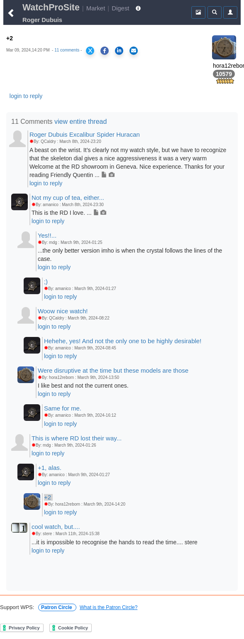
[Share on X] (90, 51)
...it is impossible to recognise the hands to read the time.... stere (115, 542)
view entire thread (80, 121)
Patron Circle (57, 607)
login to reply (26, 96)
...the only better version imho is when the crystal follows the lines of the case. (130, 254)
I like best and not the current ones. (83, 385)
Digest (120, 8)
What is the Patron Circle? (108, 607)
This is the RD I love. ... (69, 212)
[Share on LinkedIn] (119, 51)
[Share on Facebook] (104, 51)
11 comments (66, 50)
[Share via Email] (133, 51)
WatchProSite (51, 7)
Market (95, 8)
